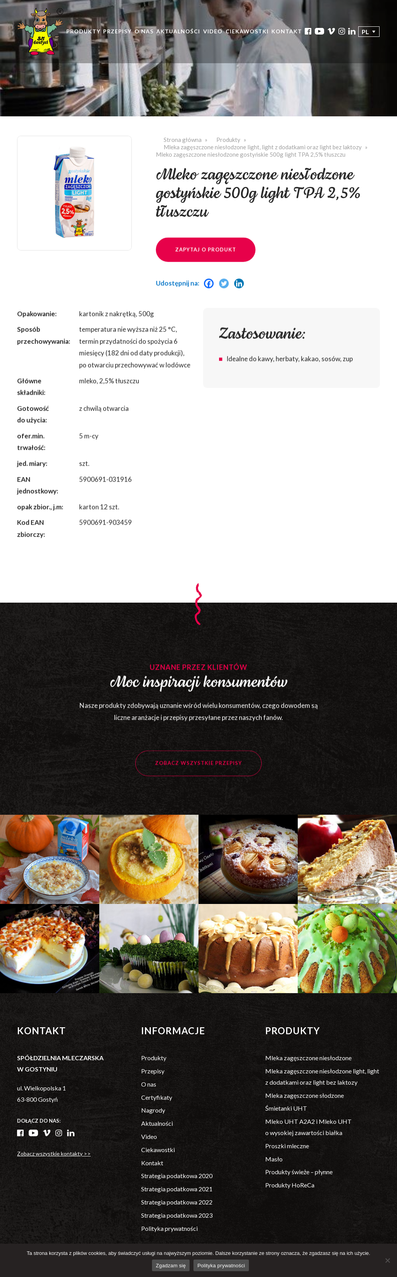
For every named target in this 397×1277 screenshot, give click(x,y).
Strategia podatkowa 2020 (176, 1175)
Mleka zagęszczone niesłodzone (308, 1057)
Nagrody (153, 1110)
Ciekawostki (247, 31)
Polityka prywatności (169, 1228)
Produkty (83, 31)
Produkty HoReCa (289, 1185)
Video (213, 31)
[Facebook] (210, 294)
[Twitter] (226, 294)
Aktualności (178, 31)
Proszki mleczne (287, 1145)
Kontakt (286, 31)
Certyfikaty (156, 1097)
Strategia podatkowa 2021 (176, 1188)
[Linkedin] (241, 294)
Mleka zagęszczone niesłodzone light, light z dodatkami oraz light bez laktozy (263, 146)
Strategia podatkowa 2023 (176, 1215)
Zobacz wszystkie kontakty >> (54, 1153)
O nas (144, 31)
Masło (274, 1159)
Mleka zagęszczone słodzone (304, 1095)
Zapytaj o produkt (205, 260)
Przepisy (117, 31)
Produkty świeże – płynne (299, 1171)
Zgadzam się (171, 1265)
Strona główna (183, 139)
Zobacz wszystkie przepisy (198, 774)
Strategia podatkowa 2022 (176, 1202)
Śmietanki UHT (286, 1108)
